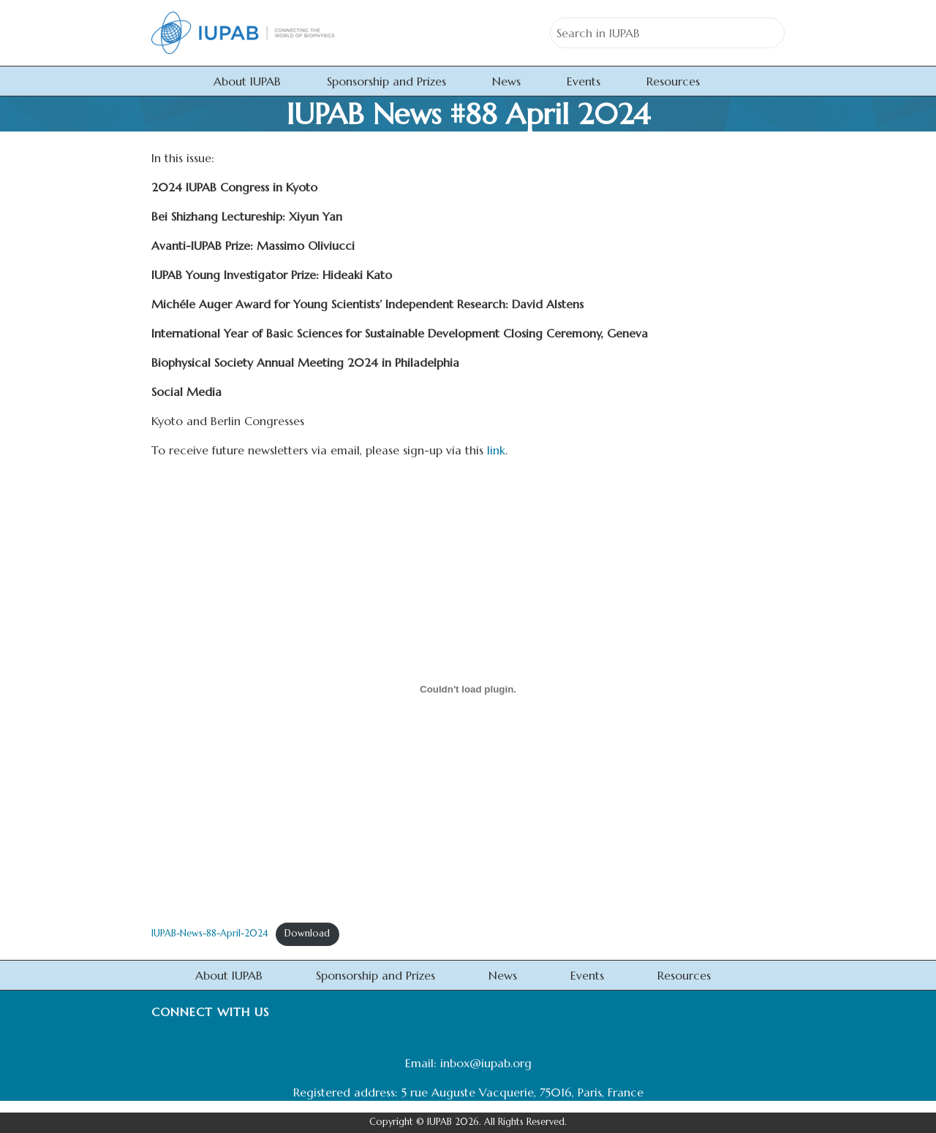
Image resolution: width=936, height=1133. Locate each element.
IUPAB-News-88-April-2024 (209, 933)
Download (307, 933)
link (496, 450)
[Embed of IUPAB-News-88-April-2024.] (468, 689)
